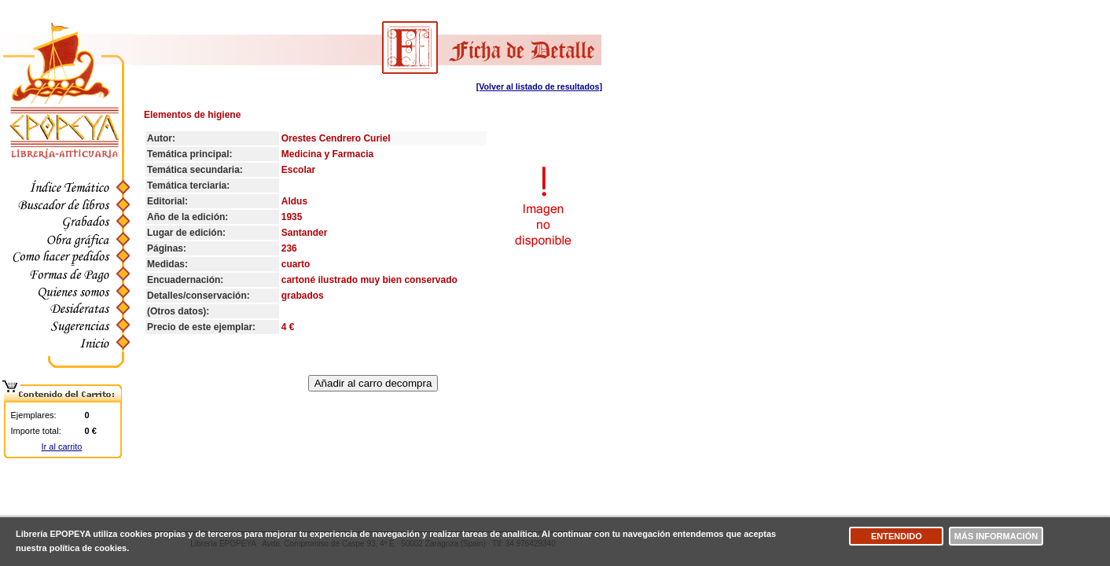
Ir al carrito (62, 446)
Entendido (896, 536)
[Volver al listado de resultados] (539, 86)
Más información (996, 536)
